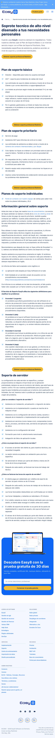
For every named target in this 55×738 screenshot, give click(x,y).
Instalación (32, 648)
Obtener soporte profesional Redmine (17, 57)
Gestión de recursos (8, 618)
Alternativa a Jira (34, 624)
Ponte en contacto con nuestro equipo (19, 199)
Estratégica (5, 630)
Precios (31, 645)
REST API (32, 651)
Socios (4, 684)
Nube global (33, 612)
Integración (32, 621)
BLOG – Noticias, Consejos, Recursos (13, 675)
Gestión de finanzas (8, 621)
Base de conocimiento (36, 657)
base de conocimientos (36, 211)
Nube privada (33, 615)
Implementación (6, 645)
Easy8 (3, 612)
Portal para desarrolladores (37, 660)
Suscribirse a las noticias (9, 678)
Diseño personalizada (8, 657)
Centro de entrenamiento (9, 651)
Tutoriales (32, 654)
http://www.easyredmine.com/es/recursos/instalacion (25, 280)
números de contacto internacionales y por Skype (23, 146)
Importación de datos (8, 654)
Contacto (4, 669)
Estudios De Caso (35, 627)
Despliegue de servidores (37, 618)
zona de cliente (39, 214)
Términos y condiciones (9, 681)
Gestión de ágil (6, 615)
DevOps (4, 636)
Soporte (4, 648)
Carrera (4, 672)
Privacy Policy (40, 732)
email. (49, 214)
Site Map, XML (6, 733)
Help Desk (5, 627)
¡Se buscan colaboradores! (10, 687)
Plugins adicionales (7, 633)
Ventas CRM (5, 624)
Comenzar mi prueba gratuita (27, 588)
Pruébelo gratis (37, 12)
